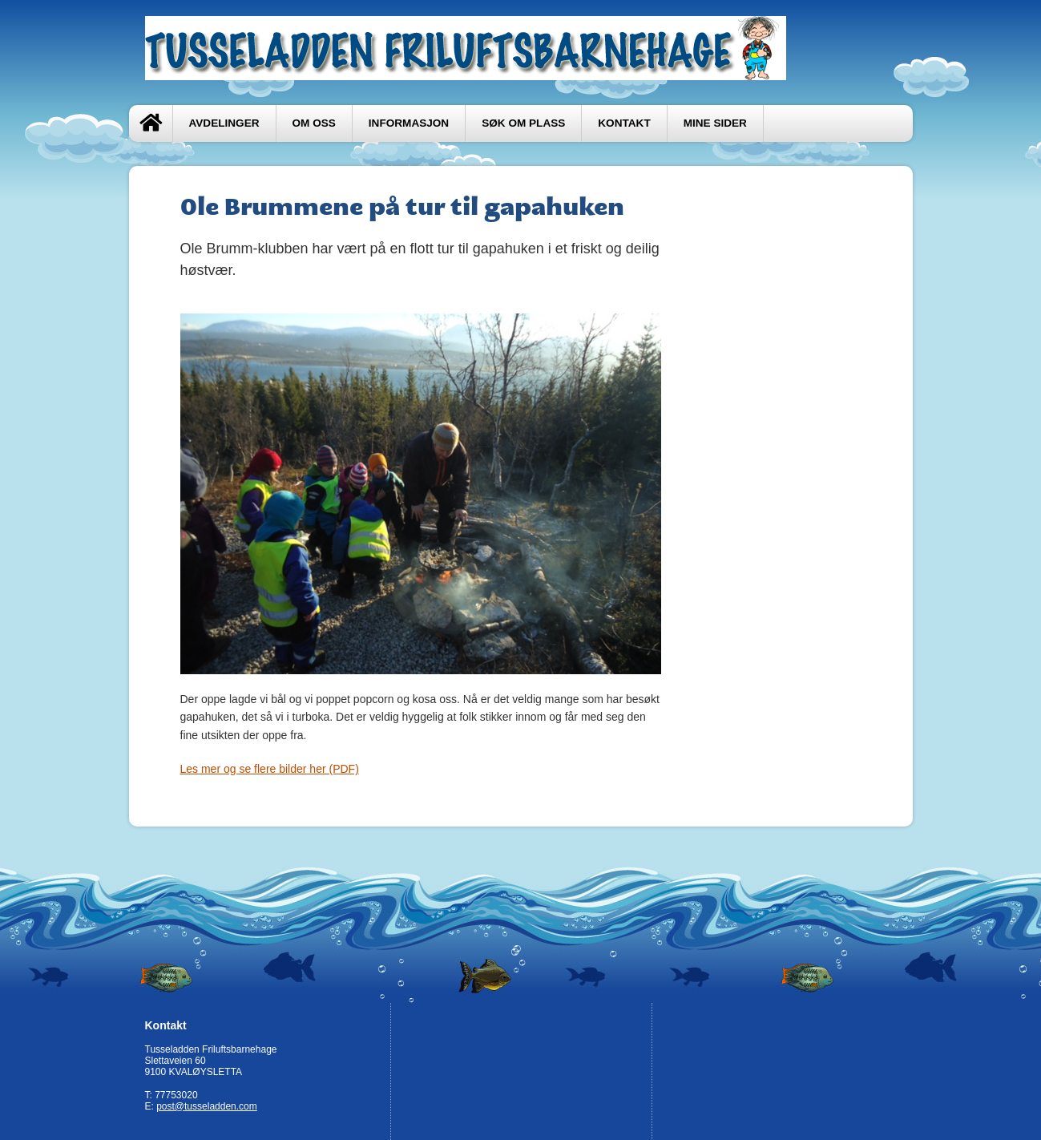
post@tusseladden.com (206, 1106)
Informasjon (409, 123)
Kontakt (624, 123)
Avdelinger (224, 123)
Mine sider (715, 123)
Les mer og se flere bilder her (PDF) (269, 768)
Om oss (314, 123)
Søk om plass (523, 123)
